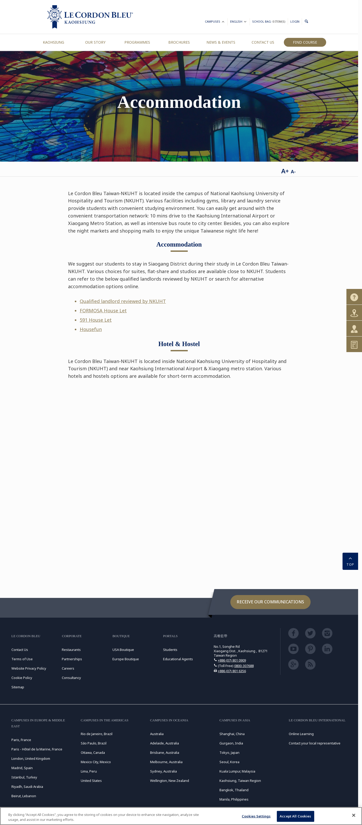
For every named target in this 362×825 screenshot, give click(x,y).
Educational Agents (178, 659)
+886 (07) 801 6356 (232, 671)
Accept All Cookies (295, 816)
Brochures (179, 42)
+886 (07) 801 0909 (232, 660)
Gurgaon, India (231, 743)
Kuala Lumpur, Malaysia (237, 771)
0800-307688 (244, 665)
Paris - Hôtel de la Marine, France (36, 749)
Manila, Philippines (234, 799)
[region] (181, 816)
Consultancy (71, 677)
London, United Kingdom (30, 758)
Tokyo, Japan (229, 752)
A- (293, 171)
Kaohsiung (53, 42)
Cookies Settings (256, 816)
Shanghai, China (232, 733)
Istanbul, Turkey (24, 777)
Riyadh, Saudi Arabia (27, 786)
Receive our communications (270, 602)
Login (294, 21)
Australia (157, 733)
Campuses (215, 22)
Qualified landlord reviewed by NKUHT (123, 301)
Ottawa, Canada (93, 752)
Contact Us (263, 42)
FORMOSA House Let (103, 310)
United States (91, 780)
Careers (68, 668)
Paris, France (21, 739)
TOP (350, 561)
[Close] (353, 815)
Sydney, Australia (163, 771)
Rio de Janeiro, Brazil (96, 733)
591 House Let (96, 320)
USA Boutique (123, 649)
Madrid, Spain (22, 767)
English (238, 22)
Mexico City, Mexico (96, 762)
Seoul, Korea (229, 762)
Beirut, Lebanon (23, 796)
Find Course (305, 42)
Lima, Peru (89, 771)
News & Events (220, 42)
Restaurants (71, 649)
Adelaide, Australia (164, 743)
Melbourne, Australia (166, 762)
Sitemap (17, 687)
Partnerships (72, 659)
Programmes (137, 42)
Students (170, 649)
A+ (285, 171)
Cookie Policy (21, 677)
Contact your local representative (314, 743)
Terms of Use (22, 659)
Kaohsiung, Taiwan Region (240, 780)
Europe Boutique (125, 659)
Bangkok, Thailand (234, 790)
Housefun (91, 329)
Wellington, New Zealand (169, 780)
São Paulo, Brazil (93, 743)
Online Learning (301, 733)
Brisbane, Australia (164, 752)
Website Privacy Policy (28, 668)
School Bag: (268, 21)
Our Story (95, 42)
